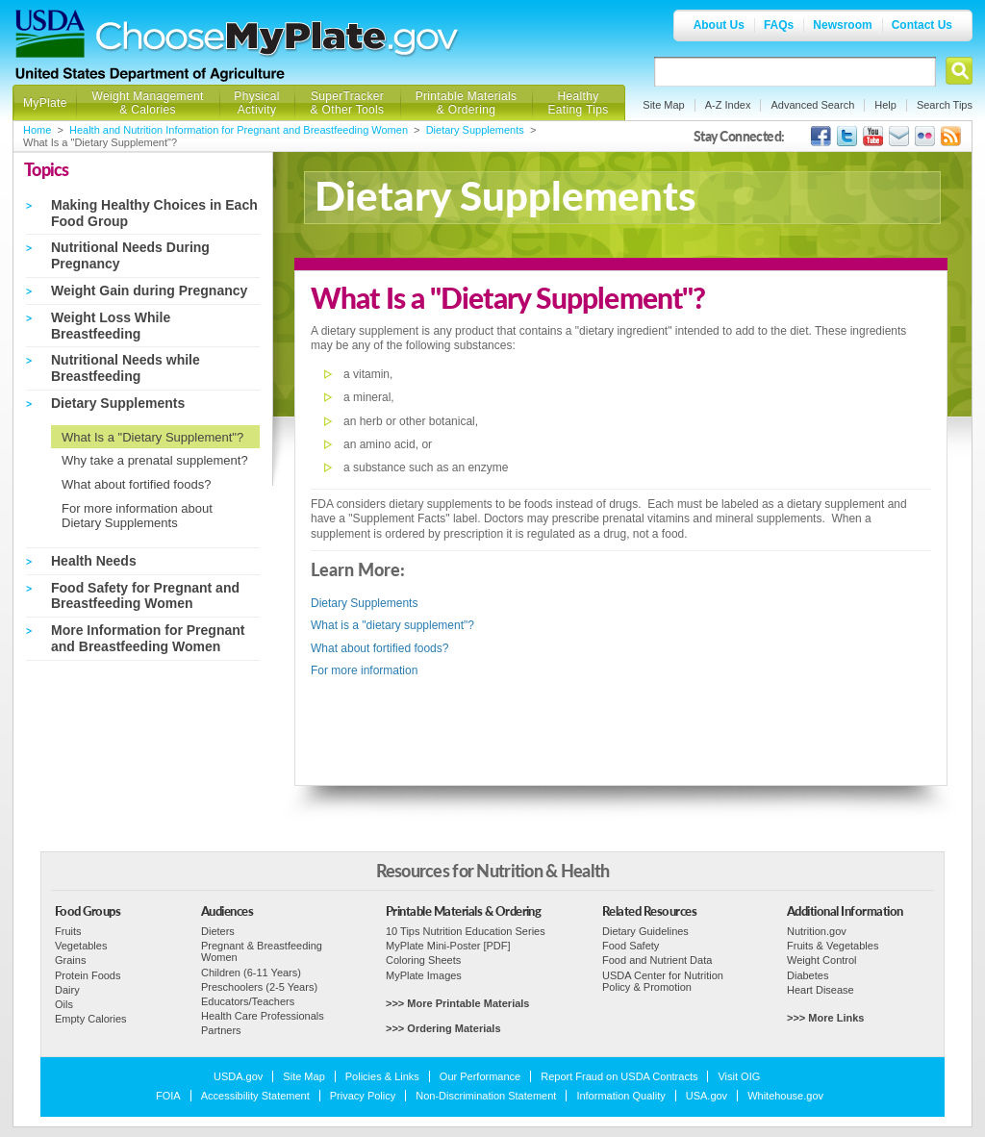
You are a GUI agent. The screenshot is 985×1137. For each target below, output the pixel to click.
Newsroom (842, 25)
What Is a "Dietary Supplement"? (152, 437)
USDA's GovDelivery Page (899, 136)
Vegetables (81, 945)
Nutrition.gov (816, 931)
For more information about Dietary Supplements (137, 516)
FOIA (168, 1095)
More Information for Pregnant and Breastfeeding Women (147, 638)
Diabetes (807, 975)
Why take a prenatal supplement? (155, 460)
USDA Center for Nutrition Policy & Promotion (662, 981)
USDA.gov (238, 1076)
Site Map (663, 105)
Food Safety (630, 945)
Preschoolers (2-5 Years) (259, 987)
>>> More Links (825, 1017)
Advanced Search (812, 105)
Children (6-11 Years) (251, 972)
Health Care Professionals (262, 1016)
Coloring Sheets (423, 960)
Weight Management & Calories (147, 102)
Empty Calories (91, 1018)
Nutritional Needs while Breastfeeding (125, 368)
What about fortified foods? (136, 484)
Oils (64, 1004)
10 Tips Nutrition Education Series (465, 931)
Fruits (68, 931)
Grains (70, 960)
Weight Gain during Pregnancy (149, 290)
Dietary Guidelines (645, 931)
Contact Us (922, 25)
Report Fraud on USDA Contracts (619, 1076)
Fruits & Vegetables (832, 945)
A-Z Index (728, 105)
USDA (50, 34)
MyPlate (45, 103)
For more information (364, 670)
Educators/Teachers (247, 1001)
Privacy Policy (362, 1095)
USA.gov (706, 1095)
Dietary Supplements (475, 130)
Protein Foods (87, 975)
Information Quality (620, 1095)
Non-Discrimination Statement (486, 1095)
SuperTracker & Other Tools (348, 102)
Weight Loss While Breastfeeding (110, 325)
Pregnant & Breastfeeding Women (261, 951)
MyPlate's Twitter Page (847, 136)
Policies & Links (382, 1076)
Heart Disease (820, 990)
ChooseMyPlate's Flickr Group (925, 136)
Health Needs (94, 560)
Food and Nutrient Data (657, 960)
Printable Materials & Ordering (467, 102)
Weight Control (822, 960)
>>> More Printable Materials (457, 1003)
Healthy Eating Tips (578, 102)
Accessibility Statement (255, 1095)
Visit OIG (739, 1076)
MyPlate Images (424, 975)
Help (885, 105)
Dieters (218, 931)
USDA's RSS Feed (951, 136)
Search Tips (944, 105)
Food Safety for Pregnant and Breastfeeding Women (145, 596)
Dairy (67, 990)
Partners (221, 1030)
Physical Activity (256, 102)
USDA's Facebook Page (821, 136)
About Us (719, 25)
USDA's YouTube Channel (873, 136)
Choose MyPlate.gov (278, 40)
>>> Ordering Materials (443, 1028)
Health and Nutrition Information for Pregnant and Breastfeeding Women (238, 130)
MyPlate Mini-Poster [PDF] (448, 945)
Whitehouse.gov (785, 1095)
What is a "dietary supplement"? (392, 625)
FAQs (779, 25)
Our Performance (480, 1076)
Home (37, 130)
